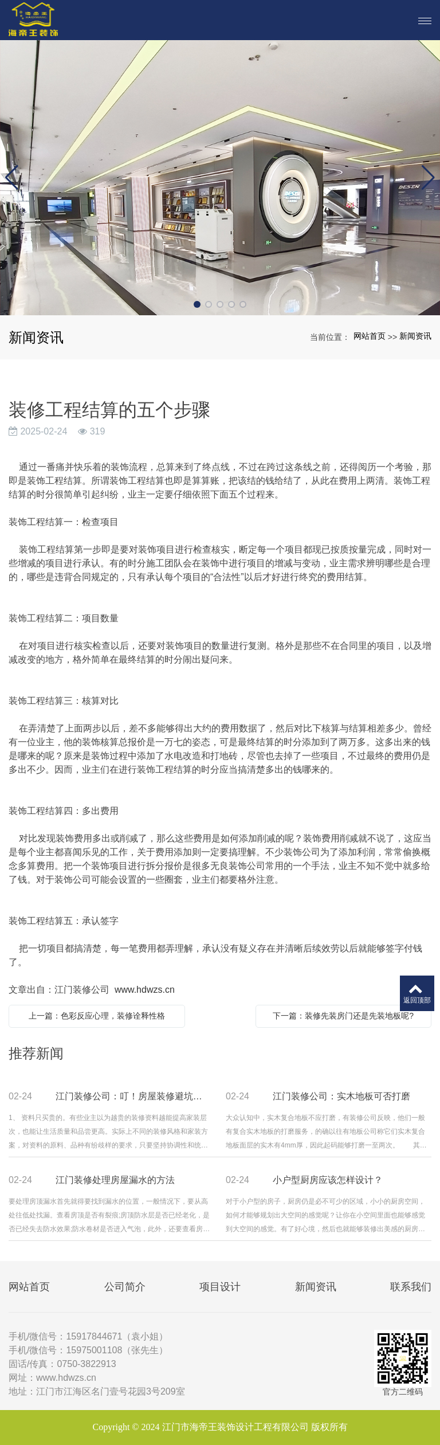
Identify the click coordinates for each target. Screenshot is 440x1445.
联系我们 (410, 1287)
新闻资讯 (415, 335)
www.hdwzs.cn (145, 989)
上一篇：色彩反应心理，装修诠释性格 (97, 1015)
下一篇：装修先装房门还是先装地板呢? (343, 1015)
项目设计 (220, 1287)
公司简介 (125, 1287)
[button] (197, 304)
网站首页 (369, 335)
